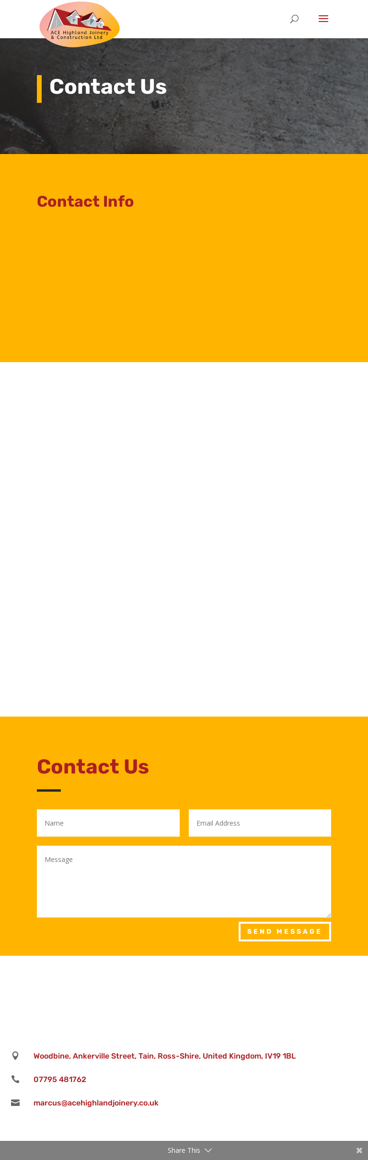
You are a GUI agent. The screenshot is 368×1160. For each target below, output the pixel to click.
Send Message (284, 932)
